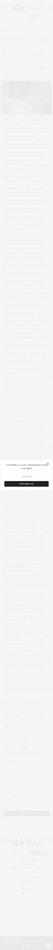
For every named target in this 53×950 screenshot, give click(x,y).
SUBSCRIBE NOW (26, 484)
